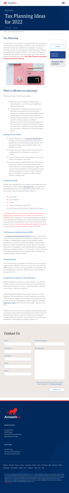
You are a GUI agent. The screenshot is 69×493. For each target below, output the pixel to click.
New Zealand (14, 468)
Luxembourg (44, 465)
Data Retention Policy (11, 436)
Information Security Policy (12, 434)
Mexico (60, 465)
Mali (50, 465)
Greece (22, 465)
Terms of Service (56, 384)
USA (43, 468)
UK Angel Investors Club (12, 454)
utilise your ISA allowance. (34, 138)
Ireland (34, 465)
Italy (38, 465)
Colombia (11, 465)
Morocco (55, 465)
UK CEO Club (8, 449)
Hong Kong (28, 465)
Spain (36, 468)
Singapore (30, 468)
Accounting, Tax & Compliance (57, 62)
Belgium (5, 465)
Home (5, 31)
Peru (25, 468)
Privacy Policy (8, 430)
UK (39, 468)
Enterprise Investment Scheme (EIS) (17, 236)
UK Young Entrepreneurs (12, 451)
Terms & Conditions (8, 483)
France (17, 465)
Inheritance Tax (28, 186)
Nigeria (21, 468)
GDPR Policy (8, 432)
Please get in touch (9, 303)
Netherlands (6, 468)
